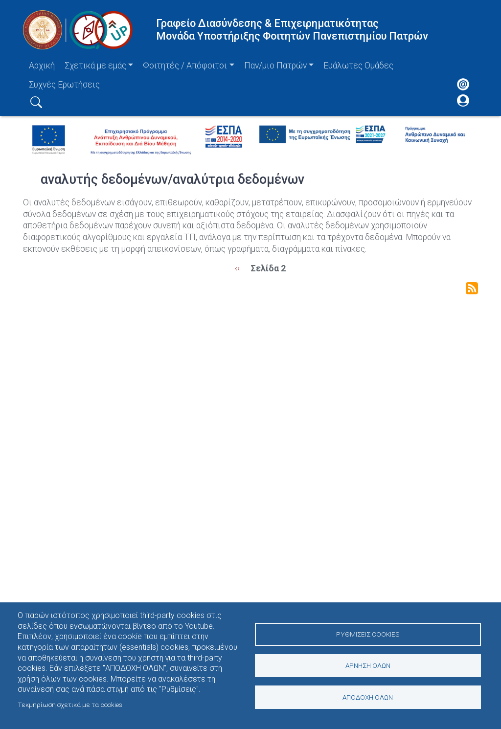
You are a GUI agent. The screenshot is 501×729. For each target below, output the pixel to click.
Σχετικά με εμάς (95, 65)
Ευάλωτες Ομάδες (358, 65)
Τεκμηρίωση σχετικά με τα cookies (70, 704)
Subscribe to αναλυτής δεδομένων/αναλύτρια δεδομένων (472, 288)
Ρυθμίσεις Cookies (367, 634)
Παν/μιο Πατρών (275, 65)
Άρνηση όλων (367, 665)
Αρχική (42, 65)
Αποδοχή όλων (367, 697)
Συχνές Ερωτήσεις (64, 84)
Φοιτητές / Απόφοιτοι (185, 65)
